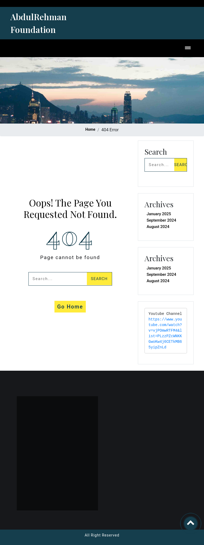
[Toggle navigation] (188, 48)
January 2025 (159, 214)
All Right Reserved (102, 535)
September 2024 (161, 220)
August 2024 (158, 226)
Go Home (70, 306)
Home (90, 129)
